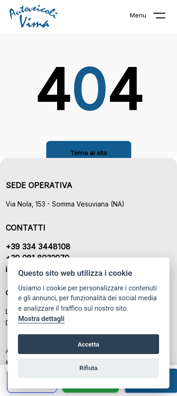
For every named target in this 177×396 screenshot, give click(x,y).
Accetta (88, 344)
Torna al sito (88, 153)
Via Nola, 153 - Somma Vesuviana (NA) (65, 204)
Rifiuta (88, 367)
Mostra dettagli (41, 319)
